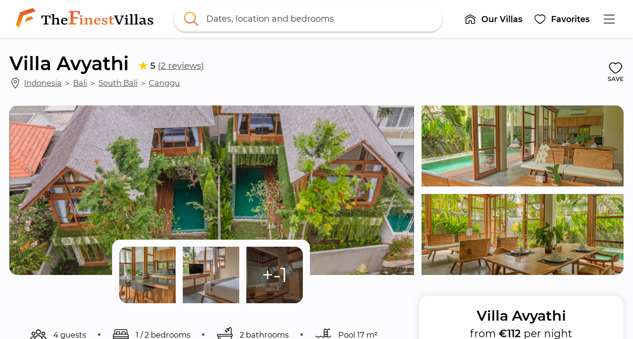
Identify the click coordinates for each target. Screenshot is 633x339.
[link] (86, 19)
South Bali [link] (118, 83)
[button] (493, 19)
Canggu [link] (164, 83)
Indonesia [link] (43, 83)
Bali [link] (80, 83)
